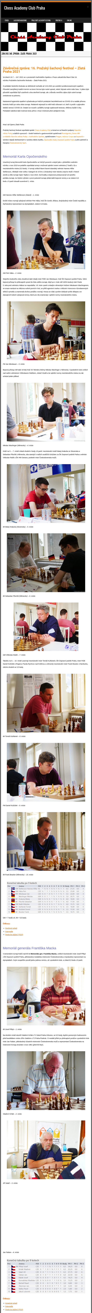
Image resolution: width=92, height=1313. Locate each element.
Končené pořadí (11, 1129)
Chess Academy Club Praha (24, 8)
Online (69, 20)
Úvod (7, 20)
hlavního (77, 275)
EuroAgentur (66, 279)
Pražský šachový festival (41, 20)
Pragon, (59, 282)
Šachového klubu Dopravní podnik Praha (59, 285)
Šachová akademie (20, 20)
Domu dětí (76, 279)
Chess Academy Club (43, 275)
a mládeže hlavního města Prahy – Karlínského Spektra (23, 282)
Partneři (59, 20)
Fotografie (9, 1132)
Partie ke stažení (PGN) (14, 1135)
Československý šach (18, 288)
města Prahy (7, 279)
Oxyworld (79, 282)
